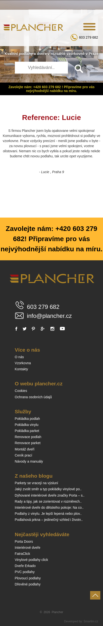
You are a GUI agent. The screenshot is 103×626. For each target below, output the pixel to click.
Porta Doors (24, 541)
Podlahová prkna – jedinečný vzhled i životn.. (49, 520)
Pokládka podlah (27, 419)
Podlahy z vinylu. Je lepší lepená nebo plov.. (48, 514)
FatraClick (22, 554)
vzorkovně (75, 53)
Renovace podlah (28, 437)
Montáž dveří (25, 449)
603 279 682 (88, 37)
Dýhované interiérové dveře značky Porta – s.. (49, 495)
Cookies (21, 391)
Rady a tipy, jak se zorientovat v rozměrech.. (48, 501)
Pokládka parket (27, 431)
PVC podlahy (25, 572)
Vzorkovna (23, 363)
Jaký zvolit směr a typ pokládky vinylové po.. (48, 489)
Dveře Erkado (25, 566)
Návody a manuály (29, 461)
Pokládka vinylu (26, 425)
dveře (42, 53)
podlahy (26, 53)
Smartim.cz (91, 621)
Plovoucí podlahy (28, 578)
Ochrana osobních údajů (33, 397)
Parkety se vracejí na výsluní (36, 483)
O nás (19, 357)
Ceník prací (23, 455)
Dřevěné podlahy (28, 584)
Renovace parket (28, 443)
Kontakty (21, 369)
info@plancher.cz (49, 316)
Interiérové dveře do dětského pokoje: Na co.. (49, 507)
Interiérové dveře (27, 548)
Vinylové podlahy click (31, 560)
